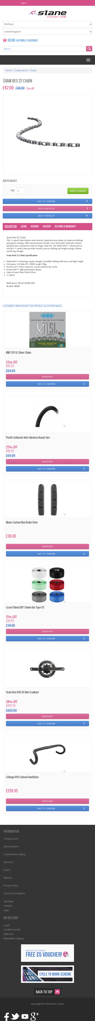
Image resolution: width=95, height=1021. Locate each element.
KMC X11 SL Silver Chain (18, 352)
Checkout (32, 40)
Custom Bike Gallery (15, 854)
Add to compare (46, 201)
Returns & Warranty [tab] (65, 226)
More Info (47, 376)
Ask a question (46, 208)
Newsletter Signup (14, 938)
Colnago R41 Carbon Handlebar (22, 777)
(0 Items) (20, 40)
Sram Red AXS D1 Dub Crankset (22, 692)
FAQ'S (7, 870)
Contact (8, 905)
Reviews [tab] (35, 226)
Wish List (8, 934)
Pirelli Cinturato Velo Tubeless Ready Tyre (28, 437)
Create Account (12, 929)
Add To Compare (46, 384)
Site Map (8, 901)
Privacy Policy (11, 885)
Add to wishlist (46, 215)
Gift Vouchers (11, 846)
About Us (9, 862)
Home (8, 70)
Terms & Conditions (14, 893)
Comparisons (11, 838)
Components (20, 70)
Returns (8, 877)
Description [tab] (11, 226)
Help (6, 910)
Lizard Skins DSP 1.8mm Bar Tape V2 (25, 607)
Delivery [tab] (47, 226)
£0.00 (11, 40)
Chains (33, 70)
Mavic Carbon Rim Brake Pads (22, 522)
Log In (24, 2)
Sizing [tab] (24, 226)
